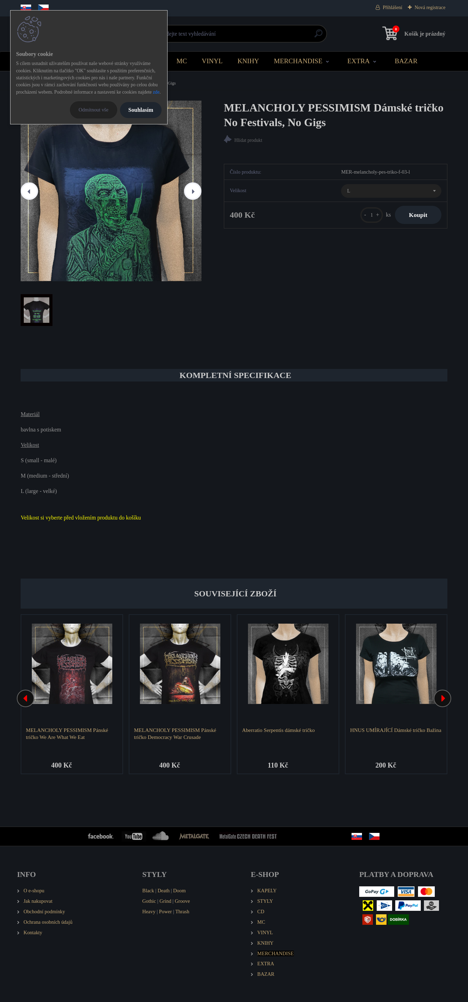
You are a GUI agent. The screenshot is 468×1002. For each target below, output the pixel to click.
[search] (318, 36)
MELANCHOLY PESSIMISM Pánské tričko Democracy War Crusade (175, 733)
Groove (182, 901)
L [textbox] (348, 191)
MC (182, 61)
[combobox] (391, 191)
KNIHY (248, 61)
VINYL (212, 61)
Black (148, 890)
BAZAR (406, 61)
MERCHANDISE (298, 61)
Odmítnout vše (93, 109)
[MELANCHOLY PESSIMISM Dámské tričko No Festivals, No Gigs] (111, 191)
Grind (165, 901)
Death (163, 890)
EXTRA (358, 61)
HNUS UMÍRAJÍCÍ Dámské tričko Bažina (395, 730)
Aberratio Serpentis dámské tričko (278, 730)
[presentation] (29, 191)
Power (165, 911)
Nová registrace (429, 7)
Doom (179, 890)
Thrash (182, 911)
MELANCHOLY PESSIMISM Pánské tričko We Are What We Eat (67, 733)
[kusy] (371, 215)
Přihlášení (392, 7)
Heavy (149, 911)
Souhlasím (140, 110)
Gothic (149, 901)
